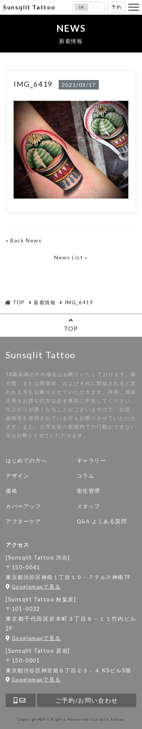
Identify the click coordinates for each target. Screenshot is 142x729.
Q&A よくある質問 (102, 521)
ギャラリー (91, 461)
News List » (71, 257)
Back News (26, 240)
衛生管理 (88, 491)
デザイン (17, 476)
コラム (86, 476)
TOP (71, 324)
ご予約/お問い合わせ (86, 700)
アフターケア (23, 521)
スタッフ (88, 506)
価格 (11, 491)
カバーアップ (23, 506)
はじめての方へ (26, 461)
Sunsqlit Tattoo (29, 7)
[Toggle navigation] (133, 7)
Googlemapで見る (33, 587)
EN (95, 7)
